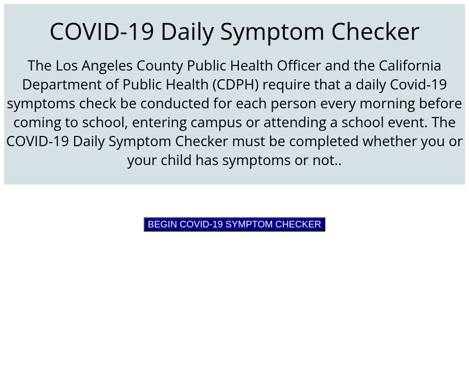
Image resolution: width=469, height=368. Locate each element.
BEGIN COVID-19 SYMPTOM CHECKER (234, 224)
